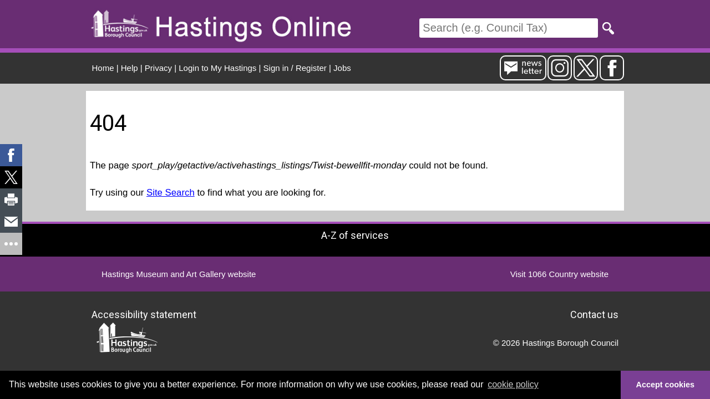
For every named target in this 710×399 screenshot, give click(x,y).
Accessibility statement (144, 314)
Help (129, 68)
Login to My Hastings (217, 68)
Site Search (170, 192)
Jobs (342, 68)
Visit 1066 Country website (559, 274)
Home (103, 68)
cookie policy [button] (513, 384)
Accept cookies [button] (665, 384)
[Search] (508, 28)
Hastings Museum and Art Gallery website (179, 274)
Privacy (158, 68)
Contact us (594, 314)
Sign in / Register (295, 68)
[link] (11, 155)
